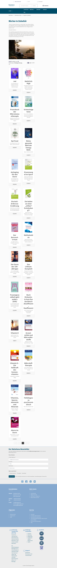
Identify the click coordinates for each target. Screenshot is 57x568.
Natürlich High (28, 82)
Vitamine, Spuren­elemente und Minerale (15, 402)
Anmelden (41, 1)
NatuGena (11, 15)
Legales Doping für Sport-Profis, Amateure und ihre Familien (15, 336)
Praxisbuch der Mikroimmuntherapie (14, 112)
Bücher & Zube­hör (27, 15)
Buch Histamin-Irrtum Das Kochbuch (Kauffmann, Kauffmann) (28, 301)
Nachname (11, 465)
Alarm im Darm (14, 431)
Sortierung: (11, 63)
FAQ (24, 12)
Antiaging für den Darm (15, 174)
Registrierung (34, 494)
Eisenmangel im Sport (28, 173)
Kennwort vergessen (35, 496)
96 (34, 62)
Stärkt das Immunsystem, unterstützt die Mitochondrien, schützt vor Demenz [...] (28, 240)
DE (29, 1)
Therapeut (18, 473)
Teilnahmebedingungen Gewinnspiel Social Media (39, 519)
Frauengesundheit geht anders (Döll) (14, 298)
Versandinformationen (36, 517)
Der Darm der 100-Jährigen (15, 266)
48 (33, 62)
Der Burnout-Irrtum (14, 237)
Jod (14, 81)
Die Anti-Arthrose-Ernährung (14, 203)
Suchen (34, 5)
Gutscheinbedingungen (36, 521)
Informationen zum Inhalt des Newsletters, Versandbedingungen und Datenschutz (34, 476)
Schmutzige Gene (28, 110)
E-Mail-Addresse (12, 457)
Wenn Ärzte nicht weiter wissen (28, 406)
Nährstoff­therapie (28, 364)
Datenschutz (13, 514)
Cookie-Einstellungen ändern (28, 565)
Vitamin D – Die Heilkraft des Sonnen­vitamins (14, 368)
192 (9, 64)
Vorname (10, 461)
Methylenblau (28, 236)
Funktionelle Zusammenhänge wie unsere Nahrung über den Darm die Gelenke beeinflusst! (14, 209)
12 (31, 62)
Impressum (12, 515)
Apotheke (23, 473)
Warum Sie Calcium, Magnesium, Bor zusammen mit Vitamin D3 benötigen (28, 213)
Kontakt (45, 9)
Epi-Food (14, 141)
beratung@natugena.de (18, 505)
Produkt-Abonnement (36, 515)
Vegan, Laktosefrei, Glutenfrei (28, 151)
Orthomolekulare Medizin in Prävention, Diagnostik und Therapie (28, 368)
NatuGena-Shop (18, 15)
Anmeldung (33, 493)
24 (32, 62)
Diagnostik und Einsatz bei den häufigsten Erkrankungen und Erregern (14, 119)
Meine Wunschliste (35, 497)
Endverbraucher (12, 473)
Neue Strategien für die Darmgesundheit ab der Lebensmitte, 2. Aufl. (14, 180)
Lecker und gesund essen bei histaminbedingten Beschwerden (28, 311)
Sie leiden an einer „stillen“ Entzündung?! (28, 206)
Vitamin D (15, 333)
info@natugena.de (17, 502)
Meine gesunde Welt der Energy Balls (28, 145)
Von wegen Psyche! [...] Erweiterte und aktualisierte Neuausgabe (15, 243)
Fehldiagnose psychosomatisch (28, 401)
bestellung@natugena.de (18, 503)
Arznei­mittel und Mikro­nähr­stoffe (28, 336)
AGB (11, 517)
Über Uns (32, 9)
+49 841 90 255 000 (17, 498)
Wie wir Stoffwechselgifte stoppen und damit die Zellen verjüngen (14, 272)
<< (15, 443)
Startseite (26, 9)
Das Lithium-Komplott (28, 266)
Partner (39, 9)
